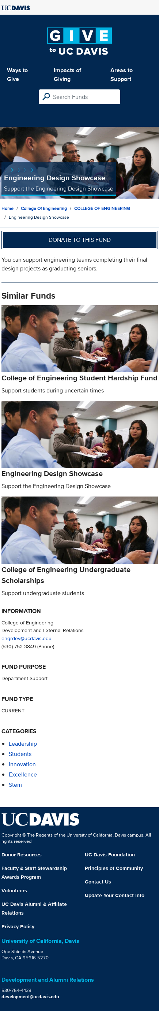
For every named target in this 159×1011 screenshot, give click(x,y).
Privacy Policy (17, 926)
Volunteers (14, 890)
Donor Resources (21, 854)
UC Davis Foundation (110, 854)
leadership (23, 743)
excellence (23, 774)
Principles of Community (114, 868)
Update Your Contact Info (114, 895)
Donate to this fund (80, 240)
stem (15, 785)
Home (7, 208)
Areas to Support (121, 74)
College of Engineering (44, 208)
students (20, 754)
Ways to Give (17, 74)
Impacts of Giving (67, 74)
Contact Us (98, 881)
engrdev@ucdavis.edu (26, 638)
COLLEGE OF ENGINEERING (102, 208)
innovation (22, 764)
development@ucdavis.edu (30, 996)
